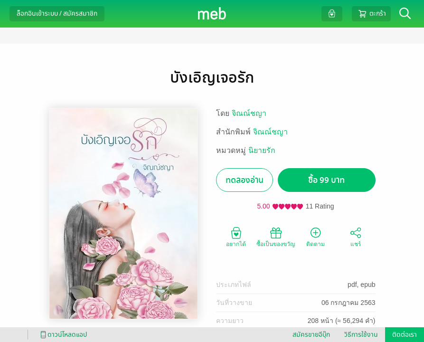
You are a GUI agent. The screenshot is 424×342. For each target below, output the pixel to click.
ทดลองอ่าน (245, 180)
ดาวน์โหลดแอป (62, 335)
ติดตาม (315, 236)
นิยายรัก (261, 150)
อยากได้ (236, 236)
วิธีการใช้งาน (361, 335)
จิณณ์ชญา (249, 113)
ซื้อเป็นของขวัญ (275, 236)
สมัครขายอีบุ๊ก (311, 335)
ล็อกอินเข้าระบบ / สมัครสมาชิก (57, 14)
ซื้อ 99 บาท (326, 180)
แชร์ (356, 236)
